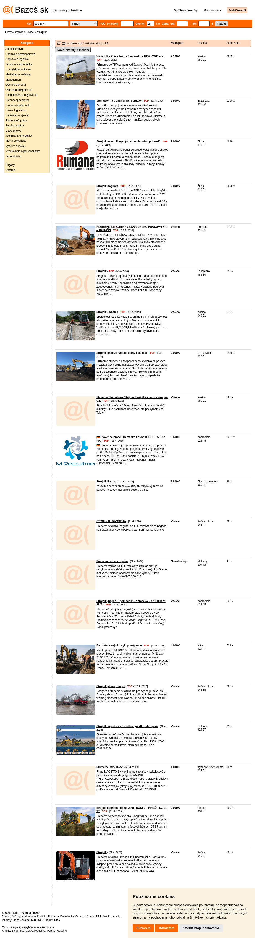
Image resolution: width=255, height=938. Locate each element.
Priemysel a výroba (17, 115)
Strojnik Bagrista (107, 481)
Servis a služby (14, 125)
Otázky (16, 916)
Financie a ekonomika (18, 64)
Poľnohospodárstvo (17, 100)
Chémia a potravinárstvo (20, 54)
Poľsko (51, 930)
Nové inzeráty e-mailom (73, 50)
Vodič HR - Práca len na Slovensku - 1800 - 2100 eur (129, 56)
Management (13, 79)
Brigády (10, 165)
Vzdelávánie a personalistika (22, 151)
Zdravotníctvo (13, 156)
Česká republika (35, 930)
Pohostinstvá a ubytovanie (21, 95)
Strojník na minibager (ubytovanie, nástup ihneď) (128, 141)
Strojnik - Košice (107, 312)
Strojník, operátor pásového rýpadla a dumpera (127, 726)
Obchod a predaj (15, 84)
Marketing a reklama (17, 74)
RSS (98, 916)
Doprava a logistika (17, 59)
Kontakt (41, 916)
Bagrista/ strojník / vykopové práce (119, 645)
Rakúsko (62, 930)
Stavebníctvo (13, 130)
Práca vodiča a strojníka (112, 561)
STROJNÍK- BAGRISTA (111, 521)
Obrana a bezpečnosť (18, 90)
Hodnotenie (29, 916)
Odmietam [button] (166, 928)
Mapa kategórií (11, 927)
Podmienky (67, 916)
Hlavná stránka (14, 32)
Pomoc (6, 916)
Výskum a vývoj (14, 146)
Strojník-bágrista (107, 186)
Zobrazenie (233, 43)
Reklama (53, 916)
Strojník (101, 271)
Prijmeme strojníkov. (109, 767)
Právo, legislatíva (15, 110)
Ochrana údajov (84, 916)
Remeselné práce (16, 120)
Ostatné (10, 170)
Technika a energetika (18, 135)
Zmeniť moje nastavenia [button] (201, 928)
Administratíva (14, 48)
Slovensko (18, 930)
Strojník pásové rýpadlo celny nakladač (122, 352)
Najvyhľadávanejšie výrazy (37, 927)
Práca (30, 32)
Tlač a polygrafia (15, 140)
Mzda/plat (177, 43)
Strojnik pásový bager (110, 686)
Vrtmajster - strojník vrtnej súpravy (119, 100)
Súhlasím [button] (143, 928)
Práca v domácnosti (17, 105)
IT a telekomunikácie (18, 69)
